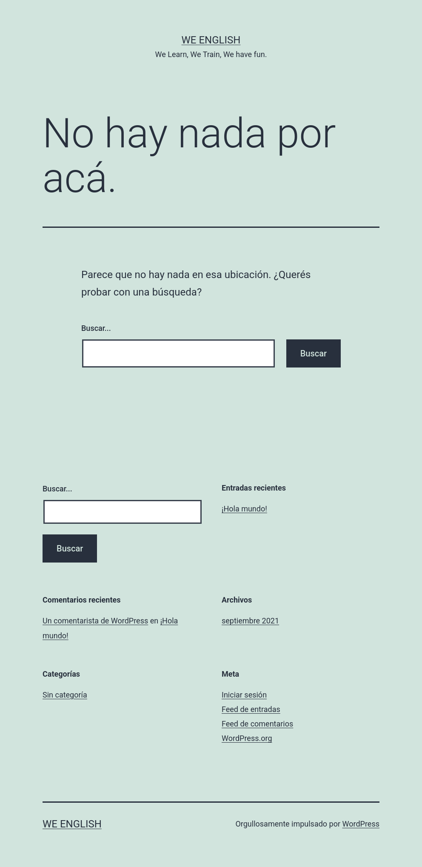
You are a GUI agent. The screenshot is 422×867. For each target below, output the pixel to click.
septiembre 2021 (250, 620)
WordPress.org (247, 738)
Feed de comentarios (257, 723)
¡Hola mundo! (244, 508)
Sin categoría (65, 694)
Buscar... (96, 328)
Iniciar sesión (244, 694)
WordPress (360, 823)
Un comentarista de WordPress (95, 620)
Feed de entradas (251, 709)
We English (211, 40)
